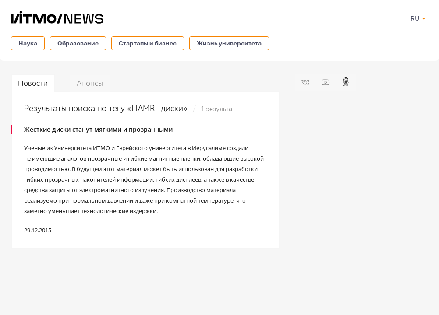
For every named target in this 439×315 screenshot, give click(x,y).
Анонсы (90, 83)
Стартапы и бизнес (148, 43)
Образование (78, 43)
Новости (33, 83)
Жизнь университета (229, 43)
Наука (27, 43)
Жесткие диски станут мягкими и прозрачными (98, 129)
